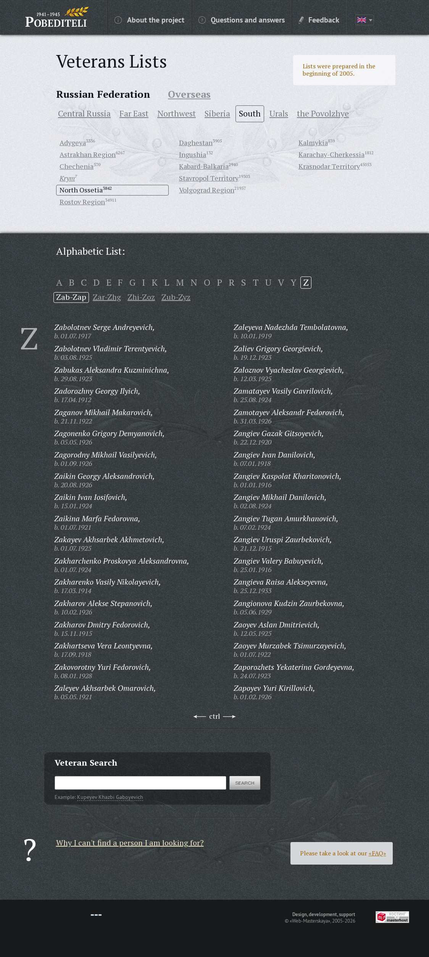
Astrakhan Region (88, 154)
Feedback (319, 19)
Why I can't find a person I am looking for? (130, 842)
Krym (67, 178)
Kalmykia (313, 142)
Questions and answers (241, 19)
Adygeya (73, 142)
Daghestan (196, 142)
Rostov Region (82, 201)
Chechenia (77, 166)
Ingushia (192, 154)
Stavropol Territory (209, 178)
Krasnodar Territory (329, 166)
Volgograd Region (206, 189)
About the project (149, 19)
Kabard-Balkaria (204, 166)
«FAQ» (377, 853)
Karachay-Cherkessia (331, 154)
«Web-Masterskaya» (310, 921)
